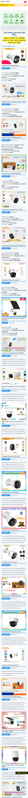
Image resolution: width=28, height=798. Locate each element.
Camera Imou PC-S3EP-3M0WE (11, 173)
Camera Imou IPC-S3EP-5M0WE (11, 596)
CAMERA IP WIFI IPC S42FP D (11, 280)
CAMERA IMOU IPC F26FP (9, 562)
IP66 (15, 42)
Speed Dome (23, 40)
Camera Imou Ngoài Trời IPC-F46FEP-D (13, 245)
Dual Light (12, 38)
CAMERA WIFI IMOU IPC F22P (11, 456)
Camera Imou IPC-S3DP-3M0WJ (11, 696)
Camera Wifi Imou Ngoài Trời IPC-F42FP (14, 101)
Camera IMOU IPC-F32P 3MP (10, 492)
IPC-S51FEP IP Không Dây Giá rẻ (11, 631)
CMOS (11, 40)
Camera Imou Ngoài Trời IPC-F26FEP (13, 353)
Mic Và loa (6, 38)
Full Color (5, 40)
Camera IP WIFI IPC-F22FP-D (10, 65)
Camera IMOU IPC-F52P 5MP (10, 530)
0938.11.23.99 (22, 773)
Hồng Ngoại (21, 38)
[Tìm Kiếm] (20, 2)
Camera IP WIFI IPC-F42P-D (10, 665)
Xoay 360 (16, 40)
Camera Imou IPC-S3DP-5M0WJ (11, 137)
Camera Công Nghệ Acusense (8, 46)
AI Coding (10, 42)
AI (8, 40)
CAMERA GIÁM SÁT (7, 2)
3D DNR (18, 42)
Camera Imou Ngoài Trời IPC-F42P (12, 209)
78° (17, 38)
